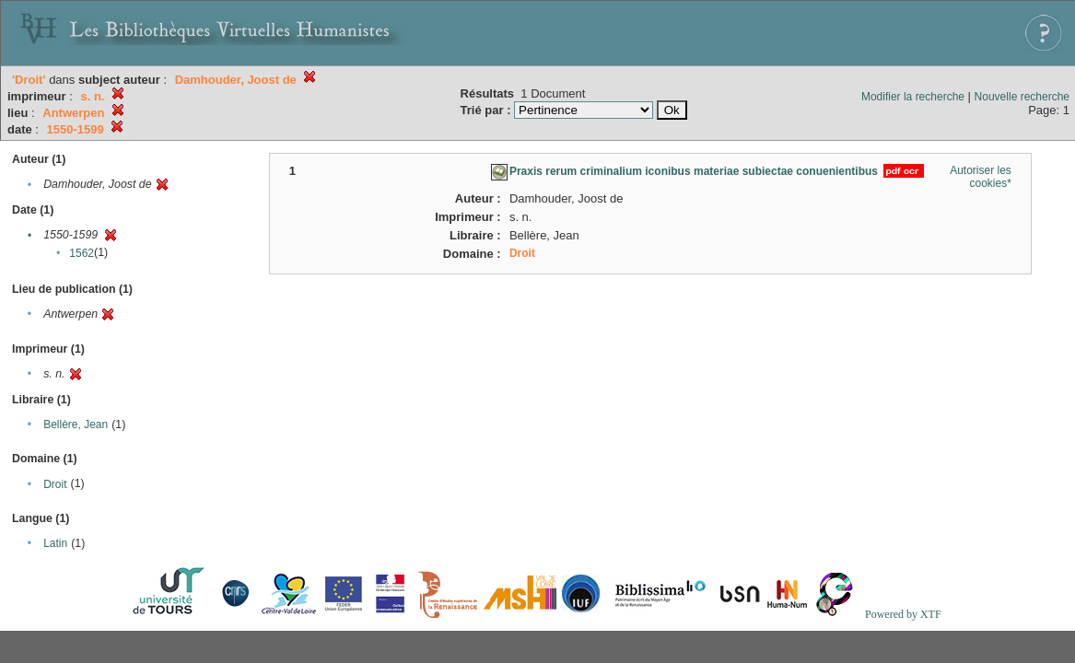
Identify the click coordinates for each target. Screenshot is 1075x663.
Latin (55, 543)
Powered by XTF (903, 614)
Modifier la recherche (912, 96)
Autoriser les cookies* (980, 177)
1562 (81, 253)
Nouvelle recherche (1022, 96)
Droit (54, 484)
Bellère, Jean (75, 424)
